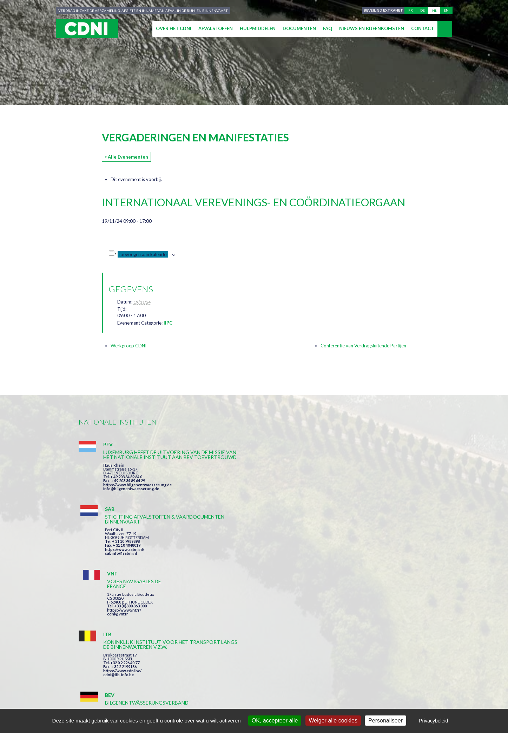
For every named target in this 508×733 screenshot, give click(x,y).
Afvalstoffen (215, 28)
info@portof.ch (357, 574)
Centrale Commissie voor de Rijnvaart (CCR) (139, 702)
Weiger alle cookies (333, 721)
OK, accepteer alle (275, 721)
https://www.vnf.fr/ (360, 481)
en (446, 10)
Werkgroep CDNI (128, 345)
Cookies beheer (333, 702)
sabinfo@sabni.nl (239, 493)
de (422, 10)
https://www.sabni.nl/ (243, 489)
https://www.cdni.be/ (122, 571)
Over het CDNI (173, 28)
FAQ (327, 28)
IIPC (168, 323)
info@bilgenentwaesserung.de (131, 503)
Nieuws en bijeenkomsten (371, 28)
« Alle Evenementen (126, 157)
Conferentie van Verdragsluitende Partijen (363, 345)
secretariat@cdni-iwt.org (461, 669)
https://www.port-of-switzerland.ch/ (376, 570)
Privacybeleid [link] (433, 721)
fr (410, 10)
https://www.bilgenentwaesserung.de (137, 499)
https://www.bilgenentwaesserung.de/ (258, 560)
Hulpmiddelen (258, 28)
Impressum (220, 702)
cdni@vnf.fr (353, 484)
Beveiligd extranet (382, 10)
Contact (422, 28)
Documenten (299, 28)
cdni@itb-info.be (118, 575)
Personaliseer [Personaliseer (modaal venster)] (385, 721)
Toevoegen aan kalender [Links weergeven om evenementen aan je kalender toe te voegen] (143, 254)
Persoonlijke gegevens (273, 702)
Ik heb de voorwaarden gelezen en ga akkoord (292, 629)
